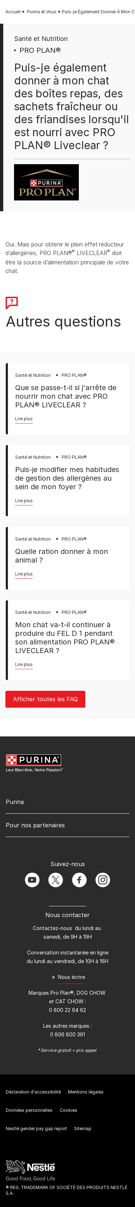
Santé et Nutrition (41, 38)
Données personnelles (29, 1110)
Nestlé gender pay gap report (36, 1128)
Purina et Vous (42, 11)
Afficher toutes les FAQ (45, 699)
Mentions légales (86, 1092)
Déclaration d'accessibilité (33, 1092)
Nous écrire (71, 977)
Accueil (13, 11)
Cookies (68, 1110)
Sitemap (82, 1128)
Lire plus (24, 418)
